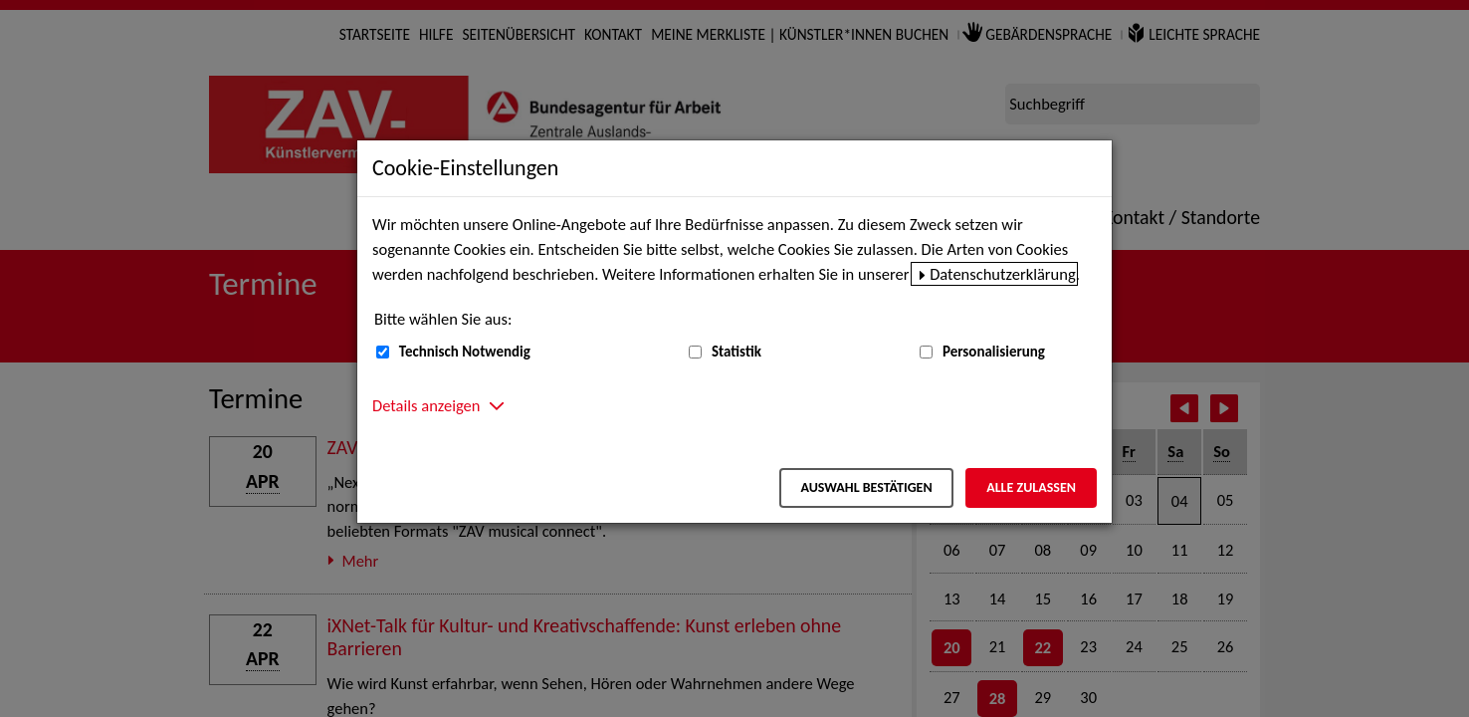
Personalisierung (994, 351)
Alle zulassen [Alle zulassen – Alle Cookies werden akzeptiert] (1031, 487)
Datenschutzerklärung (1003, 274)
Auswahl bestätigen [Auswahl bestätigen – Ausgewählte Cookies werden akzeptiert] (866, 487)
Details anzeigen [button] (426, 405)
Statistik (736, 351)
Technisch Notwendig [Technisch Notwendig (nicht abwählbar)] (464, 351)
